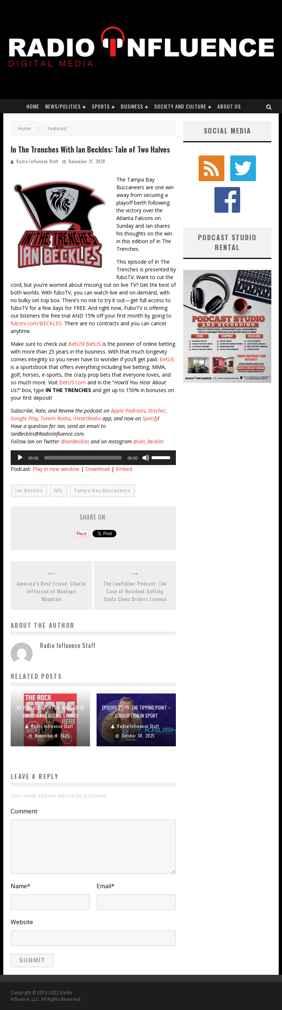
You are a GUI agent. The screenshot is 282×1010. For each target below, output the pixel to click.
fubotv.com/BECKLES (36, 323)
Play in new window (56, 468)
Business (132, 106)
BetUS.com (72, 382)
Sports (101, 106)
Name (20, 886)
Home (32, 106)
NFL (58, 490)
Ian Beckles (29, 490)
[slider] (83, 458)
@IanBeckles (75, 441)
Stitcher (157, 410)
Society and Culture (180, 106)
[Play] (20, 457)
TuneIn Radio (55, 418)
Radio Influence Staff (37, 161)
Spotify (150, 418)
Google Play (24, 418)
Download (97, 468)
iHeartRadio (87, 418)
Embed (124, 468)
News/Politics (63, 106)
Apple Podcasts (128, 410)
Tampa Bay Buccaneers (102, 490)
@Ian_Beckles (148, 441)
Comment (24, 811)
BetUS (75, 343)
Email (106, 886)
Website (22, 922)
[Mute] (145, 457)
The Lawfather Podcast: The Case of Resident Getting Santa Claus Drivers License (135, 591)
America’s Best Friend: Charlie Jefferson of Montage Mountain (51, 591)
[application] (93, 457)
